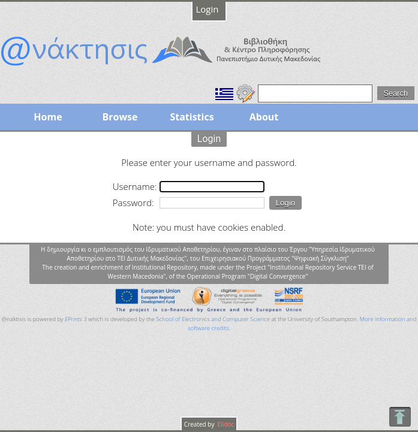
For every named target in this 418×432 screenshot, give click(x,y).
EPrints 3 (76, 319)
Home (48, 116)
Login (207, 9)
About (264, 116)
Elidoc (225, 424)
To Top (399, 416)
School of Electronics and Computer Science (213, 319)
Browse (119, 116)
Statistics (191, 116)
